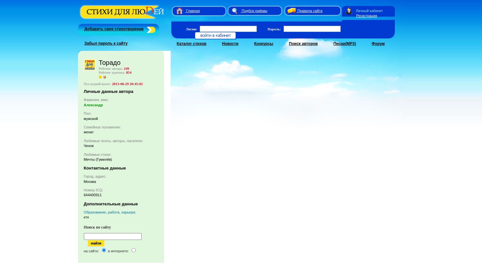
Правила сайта (310, 11)
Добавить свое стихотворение (114, 29)
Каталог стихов (192, 43)
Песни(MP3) (345, 43)
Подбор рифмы (255, 11)
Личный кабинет (369, 11)
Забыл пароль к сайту (106, 43)
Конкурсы (263, 43)
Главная (193, 11)
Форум (378, 43)
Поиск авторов (303, 43)
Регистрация (366, 16)
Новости (230, 43)
